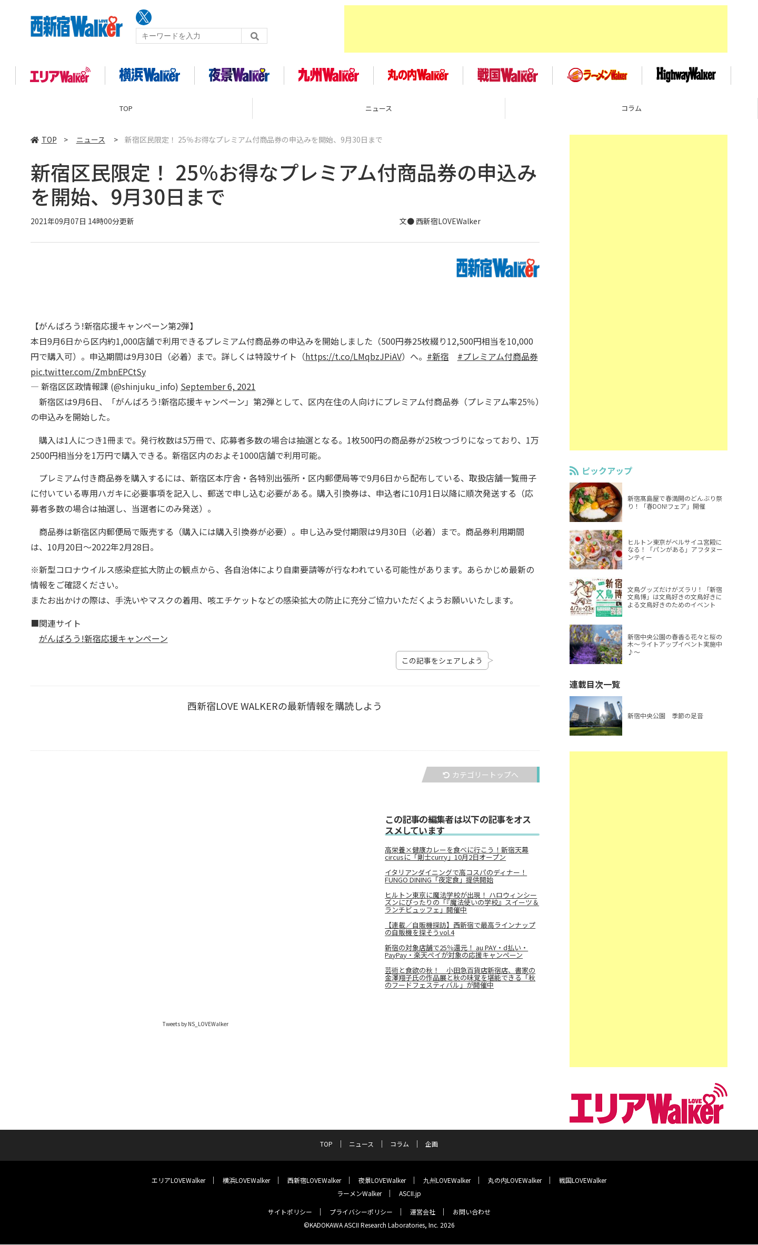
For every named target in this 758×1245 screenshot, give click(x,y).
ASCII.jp (410, 1193)
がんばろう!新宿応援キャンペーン (103, 642)
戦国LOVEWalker (582, 1180)
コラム (631, 113)
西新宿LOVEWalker (314, 1180)
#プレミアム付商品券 (497, 361)
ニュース (378, 113)
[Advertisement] (535, 29)
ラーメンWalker (359, 1193)
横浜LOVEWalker (246, 1180)
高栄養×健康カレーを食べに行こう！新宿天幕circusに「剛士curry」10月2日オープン (456, 858)
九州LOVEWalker (447, 1180)
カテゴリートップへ (480, 779)
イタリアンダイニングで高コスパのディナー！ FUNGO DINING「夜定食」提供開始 (456, 880)
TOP (126, 113)
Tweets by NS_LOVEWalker (195, 1028)
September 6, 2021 (218, 391)
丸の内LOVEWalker (515, 1180)
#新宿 (438, 361)
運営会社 (422, 1212)
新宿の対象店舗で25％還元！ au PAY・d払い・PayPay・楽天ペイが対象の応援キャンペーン (456, 956)
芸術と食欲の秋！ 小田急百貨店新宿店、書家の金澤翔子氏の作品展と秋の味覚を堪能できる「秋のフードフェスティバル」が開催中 (460, 982)
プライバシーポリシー (361, 1212)
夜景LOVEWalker (382, 1180)
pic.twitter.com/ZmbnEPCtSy (88, 375)
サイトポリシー (290, 1212)
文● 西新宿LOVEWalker (440, 225)
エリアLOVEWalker (178, 1180)
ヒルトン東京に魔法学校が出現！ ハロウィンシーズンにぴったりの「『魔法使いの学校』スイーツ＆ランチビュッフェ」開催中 (462, 907)
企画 (431, 1144)
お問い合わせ (472, 1212)
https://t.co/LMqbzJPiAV (353, 361)
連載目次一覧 (595, 689)
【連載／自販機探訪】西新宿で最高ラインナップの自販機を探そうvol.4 (460, 933)
